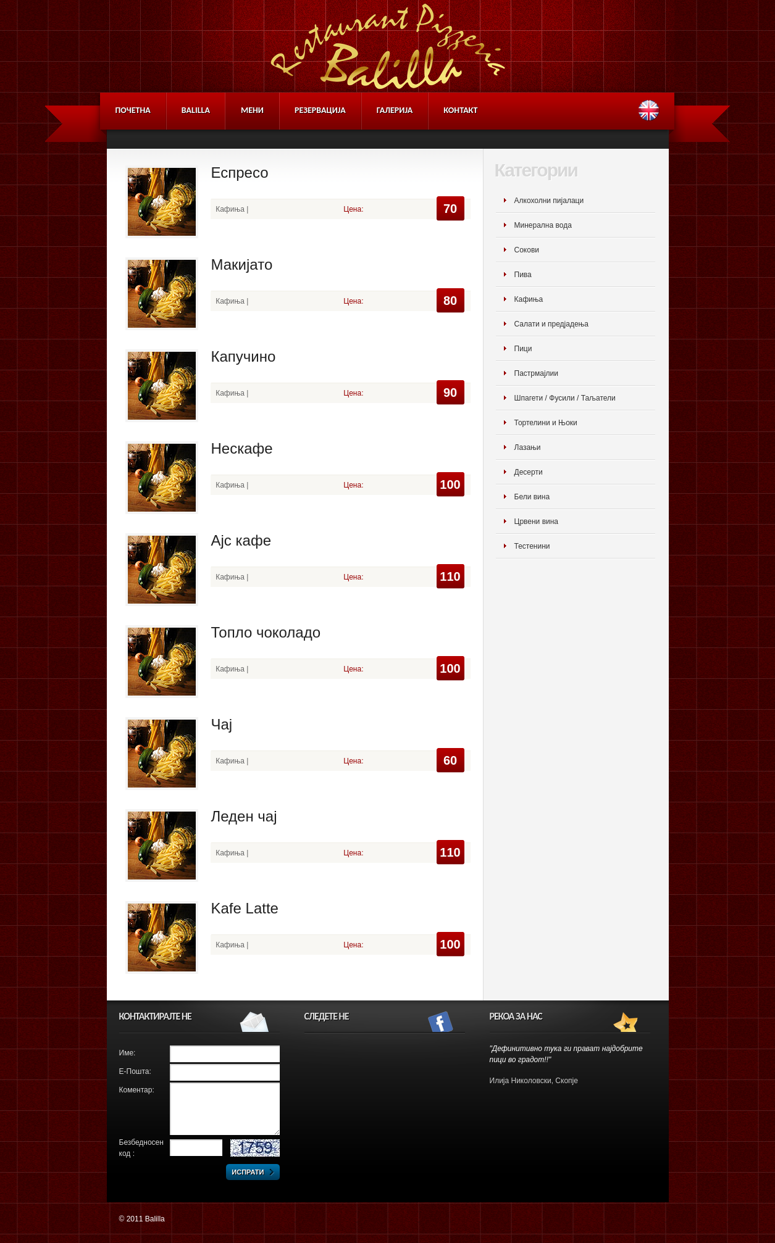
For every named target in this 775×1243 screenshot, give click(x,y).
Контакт (460, 110)
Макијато (242, 264)
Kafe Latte (245, 908)
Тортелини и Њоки (545, 422)
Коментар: (136, 1090)
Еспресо (240, 172)
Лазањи (527, 447)
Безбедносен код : (141, 1148)
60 (450, 760)
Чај (222, 724)
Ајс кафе (241, 540)
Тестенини (532, 546)
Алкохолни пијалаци (549, 200)
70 (450, 208)
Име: (127, 1053)
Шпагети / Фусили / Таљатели (565, 398)
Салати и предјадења (551, 324)
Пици (523, 348)
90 (450, 392)
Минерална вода (543, 225)
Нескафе (242, 448)
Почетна (133, 110)
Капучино (243, 356)
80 (450, 300)
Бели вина (532, 497)
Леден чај (244, 816)
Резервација (320, 110)
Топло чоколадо (266, 632)
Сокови (526, 250)
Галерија (395, 110)
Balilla (196, 110)
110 (450, 576)
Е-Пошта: (135, 1071)
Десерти (528, 472)
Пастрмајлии (536, 373)
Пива (523, 274)
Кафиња (528, 299)
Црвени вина (536, 521)
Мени (252, 110)
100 (450, 484)
